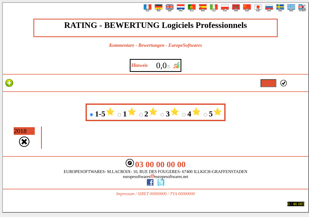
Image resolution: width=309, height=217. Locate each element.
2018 (20, 130)
